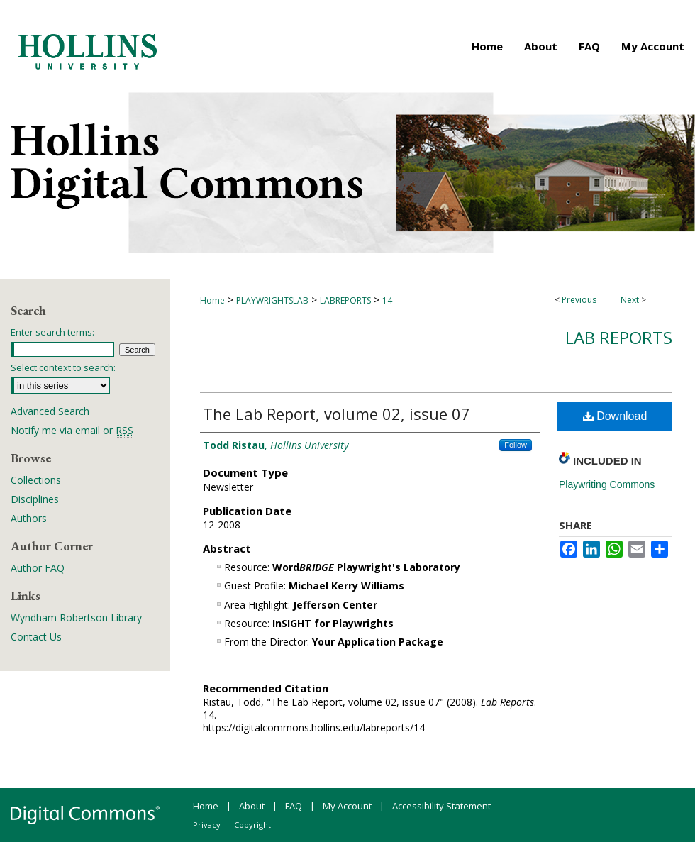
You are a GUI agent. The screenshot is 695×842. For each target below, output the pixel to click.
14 (387, 300)
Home (212, 300)
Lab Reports (618, 337)
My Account (347, 805)
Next (630, 300)
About (252, 805)
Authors (29, 518)
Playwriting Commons (607, 484)
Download (615, 416)
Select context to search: (63, 367)
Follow (515, 445)
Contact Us (36, 636)
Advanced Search (50, 411)
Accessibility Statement (441, 805)
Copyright (252, 824)
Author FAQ (38, 568)
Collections (36, 480)
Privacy (207, 824)
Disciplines (35, 499)
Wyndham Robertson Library (76, 617)
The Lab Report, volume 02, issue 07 (336, 413)
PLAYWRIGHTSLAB (272, 300)
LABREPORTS (345, 300)
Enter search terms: (52, 332)
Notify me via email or (72, 430)
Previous (579, 300)
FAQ (293, 805)
